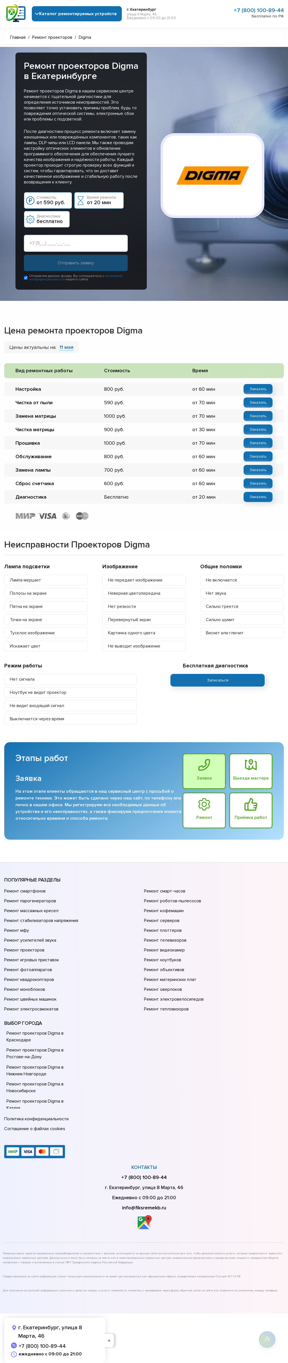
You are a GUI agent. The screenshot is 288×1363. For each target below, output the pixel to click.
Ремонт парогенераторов (30, 901)
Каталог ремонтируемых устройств (78, 14)
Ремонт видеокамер (164, 950)
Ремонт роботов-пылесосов (172, 901)
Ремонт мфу (16, 930)
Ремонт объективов (164, 970)
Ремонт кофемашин (164, 911)
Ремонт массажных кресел (31, 911)
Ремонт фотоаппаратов (28, 970)
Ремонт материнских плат (170, 979)
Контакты (144, 1167)
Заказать (258, 389)
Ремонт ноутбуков (162, 960)
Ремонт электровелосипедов (174, 999)
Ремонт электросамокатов (31, 1009)
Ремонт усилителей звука (30, 940)
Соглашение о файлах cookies (34, 1129)
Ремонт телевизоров (165, 940)
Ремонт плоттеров (163, 930)
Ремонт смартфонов (25, 891)
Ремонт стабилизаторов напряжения (41, 920)
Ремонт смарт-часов (164, 891)
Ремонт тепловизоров (166, 1009)
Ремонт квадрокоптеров (29, 979)
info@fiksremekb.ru (144, 1208)
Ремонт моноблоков (24, 989)
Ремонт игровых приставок (31, 960)
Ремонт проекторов (24, 950)
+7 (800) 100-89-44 (259, 10)
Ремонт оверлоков (163, 989)
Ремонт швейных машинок (30, 999)
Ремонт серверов (161, 920)
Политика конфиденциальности (36, 1119)
